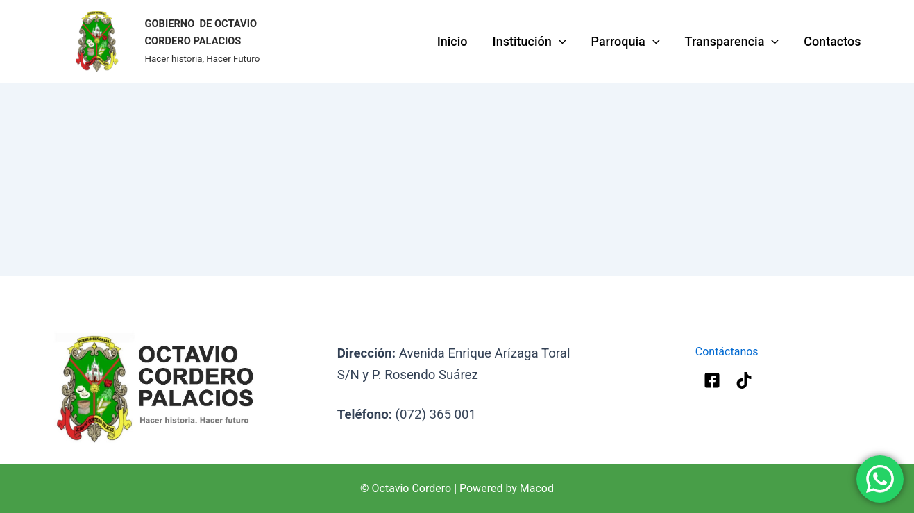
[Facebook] (712, 380)
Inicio (452, 41)
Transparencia (732, 41)
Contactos (832, 41)
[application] (559, 41)
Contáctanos (728, 351)
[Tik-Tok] (744, 380)
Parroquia (625, 41)
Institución (529, 41)
